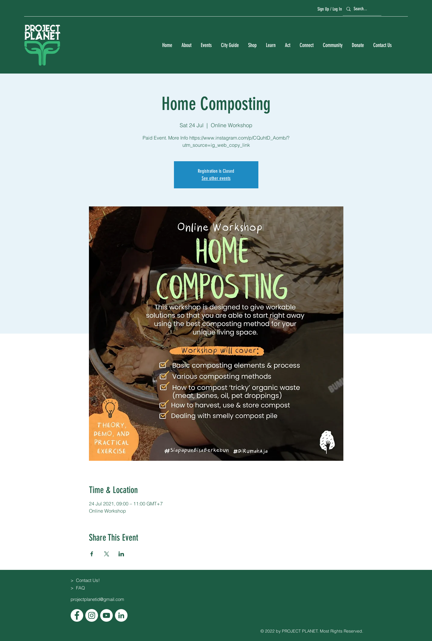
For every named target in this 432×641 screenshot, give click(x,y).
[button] (186, 45)
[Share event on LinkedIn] (121, 553)
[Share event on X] (106, 553)
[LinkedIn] (121, 615)
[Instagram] (91, 615)
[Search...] (361, 8)
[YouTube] (106, 615)
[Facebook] (77, 615)
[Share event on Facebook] (92, 553)
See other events (216, 178)
